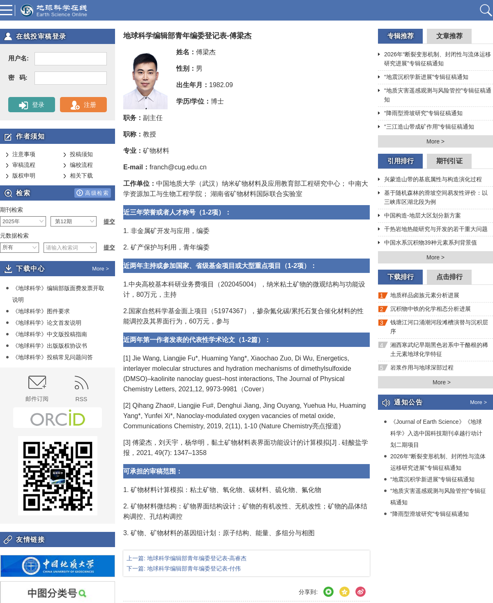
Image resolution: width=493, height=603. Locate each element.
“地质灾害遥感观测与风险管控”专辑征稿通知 (434, 95)
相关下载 (78, 176)
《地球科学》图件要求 (38, 311)
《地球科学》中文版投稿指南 (46, 334)
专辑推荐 (400, 35)
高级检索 (92, 192)
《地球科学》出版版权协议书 (46, 345)
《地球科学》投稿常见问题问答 (49, 357)
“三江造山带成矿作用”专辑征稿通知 (426, 127)
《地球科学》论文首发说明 (43, 322)
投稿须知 (78, 154)
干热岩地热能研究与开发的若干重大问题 (433, 230)
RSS (81, 389)
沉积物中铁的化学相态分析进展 (424, 310)
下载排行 (400, 276)
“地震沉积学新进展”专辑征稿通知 (423, 78)
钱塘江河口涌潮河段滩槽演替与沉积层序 (433, 327)
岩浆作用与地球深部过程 (416, 369)
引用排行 (400, 160)
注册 (83, 105)
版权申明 (20, 176)
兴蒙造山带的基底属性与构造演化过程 (430, 180)
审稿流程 (20, 165)
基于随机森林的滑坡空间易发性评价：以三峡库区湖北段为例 (433, 197)
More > (100, 269)
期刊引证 (449, 160)
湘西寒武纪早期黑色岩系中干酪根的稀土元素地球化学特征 (433, 349)
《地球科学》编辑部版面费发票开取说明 (55, 293)
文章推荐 (449, 35)
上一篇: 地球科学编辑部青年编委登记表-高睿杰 (186, 558)
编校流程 (78, 165)
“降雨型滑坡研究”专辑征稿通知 (420, 114)
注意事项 (20, 154)
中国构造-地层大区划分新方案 (419, 216)
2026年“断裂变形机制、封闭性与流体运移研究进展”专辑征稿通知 (434, 59)
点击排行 (449, 276)
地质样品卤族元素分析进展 (418, 297)
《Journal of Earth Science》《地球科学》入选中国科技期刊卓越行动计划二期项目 (433, 433)
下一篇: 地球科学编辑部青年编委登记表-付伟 (184, 568)
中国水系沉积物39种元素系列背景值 (427, 243)
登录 (31, 105)
